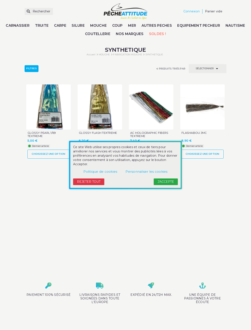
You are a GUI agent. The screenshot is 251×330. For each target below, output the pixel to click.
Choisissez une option (48, 153)
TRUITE (42, 26)
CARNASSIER (18, 26)
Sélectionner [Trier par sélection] (208, 68)
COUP (117, 26)
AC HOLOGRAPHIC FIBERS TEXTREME (149, 134)
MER (132, 26)
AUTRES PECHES (157, 26)
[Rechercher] (39, 11)
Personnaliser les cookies (146, 171)
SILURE (78, 26)
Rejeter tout (88, 182)
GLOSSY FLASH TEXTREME (98, 132)
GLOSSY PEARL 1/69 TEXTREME (42, 134)
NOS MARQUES (130, 34)
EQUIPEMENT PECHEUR (198, 26)
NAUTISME (235, 26)
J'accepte (166, 182)
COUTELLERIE (97, 34)
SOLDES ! (157, 34)
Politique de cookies (100, 171)
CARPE (60, 26)
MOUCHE (98, 26)
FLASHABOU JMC (194, 132)
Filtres (31, 68)
